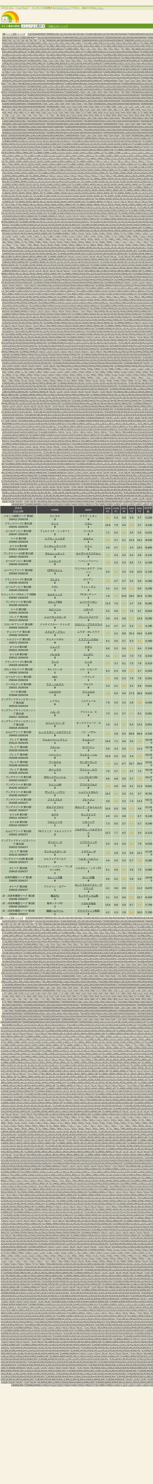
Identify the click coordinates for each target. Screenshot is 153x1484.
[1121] (50, 155)
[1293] (59, 178)
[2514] (94, 342)
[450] (5, 80)
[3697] (21, 504)
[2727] (92, 371)
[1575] (92, 216)
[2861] (135, 388)
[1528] (62, 210)
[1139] (26, 158)
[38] (23, 37)
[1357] (59, 187)
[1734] (9, 239)
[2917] (78, 397)
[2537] (107, 345)
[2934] (48, 400)
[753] (59, 112)
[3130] (76, 426)
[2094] (142, 285)
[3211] (45, 437)
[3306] (114, 449)
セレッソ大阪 (54, 877)
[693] (22, 106)
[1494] (123, 204)
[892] (91, 126)
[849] (150, 120)
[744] (8, 112)
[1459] (26, 201)
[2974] (29, 406)
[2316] (52, 316)
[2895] (73, 394)
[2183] (16, 299)
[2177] (126, 296)
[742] (148, 109)
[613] (22, 97)
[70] (8, 40)
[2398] (29, 328)
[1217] (126, 167)
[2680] (62, 365)
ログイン (63, 8)
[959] (17, 135)
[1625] (144, 221)
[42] (40, 37)
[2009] (144, 273)
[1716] (33, 236)
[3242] (114, 440)
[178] (125, 48)
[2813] (97, 383)
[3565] (135, 484)
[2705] (87, 368)
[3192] (62, 435)
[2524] (14, 345)
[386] (95, 71)
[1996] (52, 273)
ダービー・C (55, 842)
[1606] (9, 221)
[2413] (135, 328)
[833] (59, 120)
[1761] (50, 241)
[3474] (94, 472)
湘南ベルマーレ (55, 910)
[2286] (142, 311)
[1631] (36, 224)
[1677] (59, 230)
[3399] (16, 463)
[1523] (26, 210)
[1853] (97, 253)
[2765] (59, 377)
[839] (93, 120)
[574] (103, 92)
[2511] (73, 342)
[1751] (130, 239)
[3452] (90, 469)
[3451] (83, 469)
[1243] (7, 172)
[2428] (90, 331)
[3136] (119, 426)
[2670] (142, 362)
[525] (127, 86)
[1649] (12, 227)
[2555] (83, 348)
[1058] (57, 146)
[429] (37, 77)
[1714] (19, 236)
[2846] (29, 388)
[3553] (50, 484)
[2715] (7, 371)
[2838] (123, 386)
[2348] (128, 319)
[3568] (5, 486)
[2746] (76, 374)
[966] (57, 135)
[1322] (114, 181)
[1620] (109, 221)
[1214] (104, 167)
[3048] (99, 414)
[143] (78, 46)
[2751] (112, 374)
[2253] (59, 308)
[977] (120, 135)
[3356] (14, 458)
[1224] (24, 169)
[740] (137, 109)
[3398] (9, 463)
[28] (132, 34)
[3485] (21, 475)
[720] (23, 109)
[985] (14, 138)
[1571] (64, 216)
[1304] (137, 178)
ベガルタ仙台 (88, 903)
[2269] (21, 311)
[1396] (33, 193)
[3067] (83, 417)
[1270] (48, 175)
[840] (99, 120)
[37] (19, 37)
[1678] (66, 230)
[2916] (71, 397)
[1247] (36, 172)
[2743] (55, 374)
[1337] (69, 184)
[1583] (149, 216)
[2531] (64, 345)
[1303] (130, 178)
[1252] (71, 172)
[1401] (69, 193)
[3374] (142, 458)
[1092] (147, 149)
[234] (141, 54)
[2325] (116, 316)
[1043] (102, 144)
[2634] (38, 360)
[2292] (33, 314)
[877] (6, 126)
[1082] (76, 149)
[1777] (12, 244)
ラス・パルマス (55, 684)
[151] (124, 46)
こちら (99, 8)
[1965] (135, 267)
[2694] (9, 368)
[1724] (90, 236)
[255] (108, 57)
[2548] (33, 348)
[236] (148, 938)
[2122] (38, 290)
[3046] (85, 414)
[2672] (5, 365)
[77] (38, 40)
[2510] (66, 342)
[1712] (5, 236)
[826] (20, 120)
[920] (99, 129)
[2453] (116, 334)
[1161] (31, 161)
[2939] (83, 400)
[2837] (116, 386)
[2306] (133, 314)
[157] (6, 48)
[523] (116, 86)
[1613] (59, 221)
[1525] (41, 210)
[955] (147, 132)
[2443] (45, 334)
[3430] (85, 466)
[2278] (85, 311)
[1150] (104, 158)
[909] (37, 129)
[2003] (102, 273)
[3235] (64, 440)
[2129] (87, 290)
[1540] (147, 210)
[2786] (57, 380)
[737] (120, 109)
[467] (101, 80)
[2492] (90, 339)
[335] (108, 66)
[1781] (41, 244)
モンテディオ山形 (88, 895)
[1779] (26, 244)
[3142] (9, 429)
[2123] (45, 290)
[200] (99, 51)
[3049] (107, 414)
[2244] (147, 305)
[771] (10, 115)
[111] (48, 43)
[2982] (85, 406)
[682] (110, 103)
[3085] (59, 420)
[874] (141, 123)
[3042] (57, 414)
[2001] (87, 273)
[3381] (41, 460)
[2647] (130, 360)
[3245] (135, 440)
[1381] (78, 190)
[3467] (45, 472)
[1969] (12, 270)
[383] (78, 71)
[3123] (26, 426)
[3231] (36, 440)
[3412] (109, 463)
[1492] (109, 204)
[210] (5, 54)
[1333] (41, 184)
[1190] (85, 164)
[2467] (64, 337)
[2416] (5, 331)
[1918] (104, 262)
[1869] (59, 256)
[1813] (116, 247)
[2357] (41, 322)
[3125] (41, 426)
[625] (90, 97)
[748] (31, 112)
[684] (122, 103)
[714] (141, 106)
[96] (119, 40)
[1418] (38, 195)
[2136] (137, 290)
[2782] (29, 380)
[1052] (14, 146)
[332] (91, 66)
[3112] (99, 423)
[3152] (80, 429)
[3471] (73, 472)
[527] (139, 86)
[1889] (50, 259)
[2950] (9, 403)
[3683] (64, 501)
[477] (6, 83)
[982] (148, 135)
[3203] (140, 435)
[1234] (94, 169)
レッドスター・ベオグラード (55, 732)
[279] (93, 60)
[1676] (52, 230)
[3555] (64, 484)
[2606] (142, 354)
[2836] (109, 386)
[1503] (36, 207)
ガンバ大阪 (88, 877)
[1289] (31, 178)
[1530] (76, 210)
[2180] (147, 296)
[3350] (123, 455)
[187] (25, 51)
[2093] (135, 285)
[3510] (48, 478)
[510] (42, 86)
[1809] (87, 247)
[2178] (133, 296)
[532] (16, 89)
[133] (22, 46)
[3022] (66, 411)
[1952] (43, 267)
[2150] (85, 293)
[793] (135, 115)
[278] (88, 60)
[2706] (94, 368)
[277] (82, 60)
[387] (101, 71)
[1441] (50, 198)
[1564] (14, 216)
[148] (107, 46)
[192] (54, 51)
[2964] (109, 403)
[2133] (116, 290)
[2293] (41, 314)
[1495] (130, 204)
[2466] (57, 337)
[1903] (149, 259)
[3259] (83, 443)
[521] (105, 86)
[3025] (87, 411)
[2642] (94, 360)
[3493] (78, 475)
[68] (151, 37)
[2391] (130, 325)
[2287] (149, 311)
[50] (74, 37)
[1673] (31, 230)
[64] (134, 37)
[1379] (64, 190)
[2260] (109, 308)
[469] (113, 80)
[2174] (104, 296)
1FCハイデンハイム (55, 777)
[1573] (78, 216)
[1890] (57, 259)
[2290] (19, 314)
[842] (110, 120)
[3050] (114, 414)
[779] (56, 115)
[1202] (19, 167)
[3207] (16, 437)
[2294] (48, 314)
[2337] (50, 319)
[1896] (99, 259)
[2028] (128, 276)
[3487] (36, 475)
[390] (118, 71)
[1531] (83, 210)
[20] (98, 34)
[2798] (142, 380)
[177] (120, 48)
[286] (133, 60)
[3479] (130, 472)
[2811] (83, 383)
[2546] (19, 348)
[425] (14, 77)
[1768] (99, 241)
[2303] (112, 314)
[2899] (102, 394)
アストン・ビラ (88, 769)
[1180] (14, 164)
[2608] (5, 357)
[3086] (66, 420)
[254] (103, 57)
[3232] (43, 440)
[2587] (7, 354)
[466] (95, 80)
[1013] (41, 141)
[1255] (92, 172)
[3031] (130, 411)
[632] (130, 97)
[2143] (36, 293)
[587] (25, 95)
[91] (98, 40)
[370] (5, 71)
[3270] (9, 446)
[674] (65, 103)
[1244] (14, 172)
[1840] (5, 253)
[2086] (85, 285)
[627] (101, 97)
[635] (147, 97)
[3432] (99, 466)
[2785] (50, 380)
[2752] (119, 374)
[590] (42, 95)
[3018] (38, 411)
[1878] (123, 256)
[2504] (24, 342)
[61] (121, 37)
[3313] (12, 452)
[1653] (41, 227)
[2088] (99, 285)
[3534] (66, 481)
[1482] (38, 204)
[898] (125, 126)
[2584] (137, 351)
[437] (82, 77)
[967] (63, 135)
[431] (48, 77)
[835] (71, 120)
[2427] (83, 331)
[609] (150, 95)
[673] (59, 103)
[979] (131, 135)
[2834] (94, 386)
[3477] (116, 472)
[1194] (114, 164)
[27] (127, 34)
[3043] (64, 414)
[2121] (31, 290)
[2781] (21, 380)
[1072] (5, 149)
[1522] (19, 210)
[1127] (92, 155)
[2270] (29, 311)
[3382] (48, 460)
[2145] (50, 293)
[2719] (36, 371)
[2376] (24, 325)
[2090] (114, 285)
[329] (74, 66)
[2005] (116, 273)
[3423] (36, 466)
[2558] (104, 348)
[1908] (33, 262)
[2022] (85, 276)
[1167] (73, 161)
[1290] (38, 178)
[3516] (90, 478)
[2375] (16, 325)
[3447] (55, 469)
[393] (135, 71)
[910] (42, 129)
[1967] (149, 267)
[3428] (71, 466)
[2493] (97, 339)
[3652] (147, 495)
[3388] (90, 460)
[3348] (109, 455)
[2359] (55, 322)
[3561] (107, 484)
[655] (108, 100)
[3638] (48, 495)
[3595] (45, 489)
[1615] (73, 221)
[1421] (59, 195)
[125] (127, 43)
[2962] (94, 403)
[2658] (57, 362)
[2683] (83, 365)
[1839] (149, 250)
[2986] (114, 406)
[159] (17, 48)
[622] (73, 97)
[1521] (12, 210)
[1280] (119, 175)
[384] (84, 71)
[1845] (41, 253)
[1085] (97, 149)
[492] (91, 83)
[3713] (135, 504)
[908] (31, 129)
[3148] (52, 429)
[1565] (21, 216)
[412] (91, 74)
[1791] (112, 244)
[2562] (133, 348)
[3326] (104, 452)
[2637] (59, 360)
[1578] (114, 216)
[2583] (130, 351)
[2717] (21, 371)
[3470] (66, 472)
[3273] (31, 446)
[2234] (76, 305)
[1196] (128, 164)
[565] (52, 92)
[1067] (121, 146)
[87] (81, 40)
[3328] (119, 452)
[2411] (121, 328)
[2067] (102, 282)
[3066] (76, 417)
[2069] (116, 282)
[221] (67, 54)
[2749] (97, 374)
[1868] (52, 256)
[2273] (50, 311)
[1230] (66, 169)
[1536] (119, 210)
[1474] (133, 201)
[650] (80, 100)
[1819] (7, 250)
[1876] (109, 256)
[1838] (142, 250)
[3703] (64, 504)
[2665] (107, 362)
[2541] (135, 345)
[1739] (45, 239)
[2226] (19, 305)
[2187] (45, 299)
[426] (20, 77)
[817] (120, 118)
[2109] (97, 288)
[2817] (126, 383)
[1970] (19, 270)
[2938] (76, 400)
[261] (142, 57)
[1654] (48, 227)
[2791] (92, 380)
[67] (147, 37)
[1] (29, 34)
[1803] (45, 247)
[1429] (116, 195)
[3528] (24, 481)
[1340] (90, 184)
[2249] (31, 308)
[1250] (57, 172)
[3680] (43, 501)
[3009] (126, 409)
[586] (20, 95)
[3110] (85, 423)
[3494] (85, 475)
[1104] (80, 152)
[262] (148, 57)
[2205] (21, 302)
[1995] (45, 273)
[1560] (137, 213)
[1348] (147, 184)
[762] (110, 112)
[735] (108, 109)
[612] (16, 97)
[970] (80, 135)
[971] (86, 135)
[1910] (48, 262)
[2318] (66, 316)
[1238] (123, 169)
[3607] (130, 489)
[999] (93, 138)
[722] (34, 109)
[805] (52, 118)
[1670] (9, 230)
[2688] (119, 365)
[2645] (116, 360)
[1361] (87, 187)
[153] (135, 46)
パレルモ (55, 654)
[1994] (38, 273)
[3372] (128, 458)
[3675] (7, 501)
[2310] (9, 316)
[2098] (19, 288)
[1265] (12, 175)
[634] (141, 97)
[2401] (50, 328)
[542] (73, 89)
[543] (78, 89)
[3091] (102, 420)
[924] (122, 129)
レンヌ (88, 661)
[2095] (149, 285)
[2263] (130, 308)
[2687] (112, 365)
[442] (110, 77)
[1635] (64, 224)
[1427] (102, 195)
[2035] (26, 279)
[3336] (24, 455)
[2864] (5, 391)
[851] (10, 123)
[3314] (19, 452)
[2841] (144, 386)
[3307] (121, 449)
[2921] (107, 397)
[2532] (71, 345)
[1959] (92, 267)
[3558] (85, 484)
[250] (80, 57)
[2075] (7, 285)
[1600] (119, 218)
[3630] (142, 492)
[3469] (59, 472)
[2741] (41, 374)
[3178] (114, 432)
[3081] (31, 420)
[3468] (52, 472)
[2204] (14, 302)
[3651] (140, 495)
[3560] (99, 484)
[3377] (12, 460)
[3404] (52, 463)
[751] (48, 112)
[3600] (80, 489)
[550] (118, 89)
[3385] (69, 460)
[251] (86, 57)
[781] (67, 115)
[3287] (130, 446)
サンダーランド (88, 762)
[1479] (16, 204)
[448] (144, 77)
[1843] (26, 253)
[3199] (112, 435)
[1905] (12, 262)
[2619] (83, 357)
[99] (132, 40)
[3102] (29, 423)
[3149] (59, 429)
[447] (139, 77)
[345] (14, 69)
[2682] (76, 365)
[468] (107, 80)
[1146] (76, 158)
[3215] (73, 437)
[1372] (14, 190)
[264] (8, 60)
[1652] (33, 227)
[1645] (135, 224)
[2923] (121, 397)
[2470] (85, 337)
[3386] (76, 460)
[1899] (121, 259)
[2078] (29, 285)
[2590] (29, 354)
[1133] (135, 155)
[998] (88, 138)
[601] (105, 95)
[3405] (59, 463)
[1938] (94, 265)
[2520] (137, 342)
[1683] (102, 230)
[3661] (59, 498)
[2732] (128, 371)
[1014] (48, 141)
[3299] (64, 449)
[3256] (62, 443)
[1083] (83, 149)
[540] (61, 89)
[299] (56, 63)
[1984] (119, 270)
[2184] (24, 299)
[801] (29, 118)
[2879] (112, 391)
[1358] (66, 187)
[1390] (142, 190)
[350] (42, 69)
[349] (37, 69)
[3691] (121, 501)
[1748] (109, 239)
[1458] (19, 201)
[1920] (119, 262)
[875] (147, 123)
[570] (80, 92)
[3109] (78, 423)
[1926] (9, 265)
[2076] (14, 285)
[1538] (133, 210)
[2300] (90, 314)
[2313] (31, 316)
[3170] (57, 432)
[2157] (135, 293)
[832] (54, 120)
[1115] (7, 155)
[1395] (26, 193)
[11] (59, 34)
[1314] (57, 181)
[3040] (43, 414)
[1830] (85, 250)
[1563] (7, 216)
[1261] (135, 172)
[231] (124, 54)
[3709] (107, 504)
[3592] (24, 489)
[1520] (5, 210)
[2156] (128, 293)
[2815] (112, 383)
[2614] (48, 357)
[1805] (59, 247)
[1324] (128, 181)
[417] (120, 74)
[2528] (43, 345)
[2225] (12, 305)
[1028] (147, 141)
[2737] (12, 374)
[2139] (7, 293)
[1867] (45, 256)
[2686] (104, 365)
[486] (57, 83)
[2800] (5, 383)
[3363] (64, 458)
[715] (147, 106)
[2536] (99, 345)
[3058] (19, 417)
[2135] (130, 290)
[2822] (9, 386)
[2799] (149, 380)
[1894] (85, 259)
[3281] (87, 446)
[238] (12, 57)
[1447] (92, 198)
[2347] (121, 319)
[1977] (69, 270)
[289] (150, 60)
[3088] (80, 420)
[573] (97, 92)
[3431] (92, 466)
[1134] (142, 155)
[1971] (26, 270)
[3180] (128, 432)
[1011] (26, 141)
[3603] (102, 489)
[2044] (90, 279)
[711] (124, 106)
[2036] (33, 279)
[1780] (33, 244)
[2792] (99, 380)
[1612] (52, 221)
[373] (22, 71)
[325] (52, 66)
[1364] (109, 187)
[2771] (102, 377)
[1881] (144, 256)
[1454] (142, 198)
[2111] (112, 288)
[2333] (21, 319)
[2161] (12, 296)
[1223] (16, 169)
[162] (34, 48)
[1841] (12, 253)
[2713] (144, 368)
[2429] (97, 331)
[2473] (107, 337)
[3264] (119, 443)
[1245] (21, 172)
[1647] (149, 224)
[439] (93, 77)
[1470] (104, 201)
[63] (130, 37)
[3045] (78, 414)
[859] (56, 123)
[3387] (83, 460)
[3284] (109, 446)
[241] (29, 57)
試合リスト (54, 26)
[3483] (7, 475)
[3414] (123, 463)
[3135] (112, 426)
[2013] (21, 276)
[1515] (121, 207)
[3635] (26, 495)
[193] (59, 51)
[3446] (48, 469)
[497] (120, 83)
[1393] (12, 193)
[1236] (109, 169)
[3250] (19, 443)
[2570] (38, 351)
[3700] (43, 504)
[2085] (78, 285)
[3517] (97, 478)
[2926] (142, 397)
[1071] (149, 146)
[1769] (107, 241)
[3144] (24, 429)
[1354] (38, 187)
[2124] (52, 290)
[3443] (26, 469)
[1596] (90, 218)
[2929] (12, 400)
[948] (107, 132)
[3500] (128, 475)
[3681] (50, 501)
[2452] (109, 334)
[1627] (7, 224)
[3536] (80, 481)
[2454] (123, 334)
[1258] (114, 172)
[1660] (90, 227)
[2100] (33, 288)
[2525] (21, 345)
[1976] (62, 270)
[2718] (29, 371)
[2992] (5, 409)
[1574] (85, 216)
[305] (90, 63)
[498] (125, 83)
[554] (141, 89)
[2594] (57, 354)
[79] (47, 40)
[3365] (78, 458)
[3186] (19, 435)
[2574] (66, 351)
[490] (80, 83)
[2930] (19, 400)
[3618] (57, 492)
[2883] (140, 391)
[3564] (128, 484)
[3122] (19, 426)
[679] (93, 103)
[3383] (55, 460)
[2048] (119, 279)
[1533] (97, 210)
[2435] (140, 331)
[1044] (109, 144)
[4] (37, 34)
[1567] (36, 216)
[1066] (114, 146)
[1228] (52, 169)
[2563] (140, 348)
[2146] (57, 293)
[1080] (62, 149)
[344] (8, 69)
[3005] (97, 409)
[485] (52, 83)
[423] (150, 958)
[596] (76, 95)
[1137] (12, 158)
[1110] (123, 152)
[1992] (24, 273)
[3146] (38, 429)
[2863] (149, 388)
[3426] (57, 466)
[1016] (62, 141)
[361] (105, 69)
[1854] (104, 253)
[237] (6, 57)
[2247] (16, 308)
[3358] (29, 458)
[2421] (41, 331)
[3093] (116, 420)
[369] (150, 69)
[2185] (31, 299)
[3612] (14, 492)
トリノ (88, 546)
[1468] (90, 201)
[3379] (26, 460)
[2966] (123, 403)
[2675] (26, 365)
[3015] (16, 411)
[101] (142, 40)
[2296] (62, 314)
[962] (34, 135)
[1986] (133, 270)
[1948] (14, 267)
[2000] (80, 273)
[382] (73, 71)
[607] (139, 95)
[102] (148, 40)
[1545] (31, 213)
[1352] (24, 187)
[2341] (78, 319)
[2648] (137, 360)
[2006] (123, 273)
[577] (120, 92)
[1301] (116, 178)
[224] (84, 54)
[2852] (71, 388)
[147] (101, 46)
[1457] (12, 201)
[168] (69, 48)
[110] (42, 43)
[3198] (104, 435)
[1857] (126, 253)
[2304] (119, 314)
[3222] (123, 437)
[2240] (119, 305)
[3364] (71, 458)
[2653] (21, 362)
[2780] (14, 380)
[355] (71, 69)
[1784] (62, 244)
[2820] (147, 383)
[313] (135, 63)
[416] (114, 74)
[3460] (147, 469)
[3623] (92, 492)
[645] (52, 100)
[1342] (104, 184)
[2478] (142, 337)
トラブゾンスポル (88, 639)
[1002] (114, 138)
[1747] (102, 239)
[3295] (36, 449)
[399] (17, 74)
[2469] (78, 337)
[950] (118, 132)
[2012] (14, 276)
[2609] (12, 357)
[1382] (85, 190)
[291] (10, 63)
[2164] (33, 296)
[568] (69, 92)
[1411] (140, 193)
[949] (113, 132)
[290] (5, 63)
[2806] (48, 383)
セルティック (54, 594)
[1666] (133, 227)
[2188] (52, 299)
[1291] (45, 178)
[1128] (99, 155)
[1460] (33, 201)
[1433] (144, 195)
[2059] (45, 282)
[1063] (92, 146)
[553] (135, 89)
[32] (149, 34)
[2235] (83, 305)
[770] (5, 115)
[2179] (140, 296)
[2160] (5, 296)
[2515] (102, 342)
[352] (54, 69)
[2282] (114, 311)
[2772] (109, 377)
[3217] (87, 437)
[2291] (26, 314)
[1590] (48, 218)
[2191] (73, 299)
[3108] (71, 423)
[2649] (144, 360)
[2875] (83, 391)
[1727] (112, 236)
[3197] (97, 435)
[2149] (78, 293)
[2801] (12, 383)
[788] (107, 115)
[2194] (94, 299)
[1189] (78, 164)
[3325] (97, 452)
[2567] (16, 351)
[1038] (66, 144)
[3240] (99, 440)
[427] (25, 77)
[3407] (73, 463)
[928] (144, 129)
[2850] (57, 388)
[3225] (144, 437)
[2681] (69, 365)
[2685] (97, 365)
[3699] (36, 504)
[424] (8, 77)
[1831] (92, 250)
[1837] (135, 250)
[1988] (147, 270)
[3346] (94, 455)
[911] (48, 129)
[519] (93, 86)
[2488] (62, 339)
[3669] (116, 498)
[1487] (73, 204)
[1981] (97, 270)
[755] (71, 112)
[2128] (80, 290)
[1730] (133, 236)
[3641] (69, 495)
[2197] (116, 299)
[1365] (116, 187)
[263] (150, 941)
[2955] (45, 403)
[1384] (99, 190)
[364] (122, 69)
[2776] (137, 377)
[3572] (33, 486)
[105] (14, 43)
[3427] (64, 466)
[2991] (149, 406)
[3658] (38, 498)
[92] (102, 40)
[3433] (107, 466)
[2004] (109, 273)
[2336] (43, 319)
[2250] (38, 308)
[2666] (114, 362)
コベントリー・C (55, 722)
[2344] (99, 319)
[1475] (140, 201)
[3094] (123, 420)
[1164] (52, 161)
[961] (29, 135)
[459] (56, 80)
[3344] (80, 455)
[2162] (19, 296)
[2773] (116, 377)
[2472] (99, 337)
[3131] (83, 426)
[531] (10, 89)
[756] (76, 112)
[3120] (5, 426)
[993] (59, 138)
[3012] (147, 409)
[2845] (21, 388)
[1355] (45, 187)
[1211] (83, 167)
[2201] (144, 299)
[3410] (94, 463)
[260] (137, 57)
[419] (131, 74)
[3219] (102, 437)
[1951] (36, 267)
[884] (46, 126)
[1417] (31, 195)
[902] (148, 126)
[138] (50, 46)
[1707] (121, 233)
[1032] (24, 144)
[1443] (64, 198)
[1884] (14, 259)
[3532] (52, 481)
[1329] (12, 184)
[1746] (94, 239)
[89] (89, 40)
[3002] (76, 409)
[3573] (41, 486)
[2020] (71, 276)
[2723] (64, 371)
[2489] (69, 339)
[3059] (26, 417)
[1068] (128, 146)
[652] (91, 100)
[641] (29, 100)
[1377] (50, 190)
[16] (81, 34)
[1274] (76, 175)
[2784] (43, 380)
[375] (33, 71)
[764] (122, 112)
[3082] (38, 420)
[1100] (52, 152)
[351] (48, 69)
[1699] (64, 233)
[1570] (57, 216)
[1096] (24, 152)
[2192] (80, 299)
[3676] (14, 501)
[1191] (92, 164)
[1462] (48, 201)
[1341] (97, 184)
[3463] (16, 472)
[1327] (149, 181)
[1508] (71, 207)
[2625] (126, 357)
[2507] (45, 342)
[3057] (12, 417)
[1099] (45, 152)
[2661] (78, 362)
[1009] (12, 141)
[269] (37, 60)
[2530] (57, 345)
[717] (6, 109)
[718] (12, 109)
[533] (22, 89)
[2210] (57, 302)
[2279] (92, 311)
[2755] (140, 374)
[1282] (133, 175)
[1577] (107, 216)
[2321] (87, 316)
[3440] (5, 469)
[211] (10, 54)
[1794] (133, 244)
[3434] (114, 466)
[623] (78, 97)
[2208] (43, 302)
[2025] (107, 276)
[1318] (85, 181)
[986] (20, 138)
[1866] (38, 256)
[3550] (29, 484)
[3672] (137, 498)
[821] (142, 118)
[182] (148, 48)
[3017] (31, 411)
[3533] (59, 481)
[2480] (5, 339)
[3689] (107, 501)
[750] (42, 112)
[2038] (48, 279)
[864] (84, 123)
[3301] (78, 449)
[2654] (29, 362)
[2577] (87, 351)
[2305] (126, 314)
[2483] (26, 339)
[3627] (121, 492)
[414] (103, 74)
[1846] (48, 253)
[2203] (7, 302)
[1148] (90, 158)
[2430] (104, 331)
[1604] (147, 218)
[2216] (99, 302)
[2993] (12, 409)
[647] (63, 100)
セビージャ (55, 609)
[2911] (36, 397)
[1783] (55, 244)
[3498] (114, 475)
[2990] (142, 406)
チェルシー (88, 739)
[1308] (14, 181)
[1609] (31, 221)
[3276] (52, 446)
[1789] (97, 244)
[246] (57, 57)
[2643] (102, 360)
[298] (50, 63)
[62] (125, 37)
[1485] (59, 204)
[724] (46, 109)
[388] (107, 71)
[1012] (33, 141)
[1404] (90, 193)
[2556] (90, 348)
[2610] (19, 357)
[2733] (135, 371)
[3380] (33, 460)
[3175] (92, 432)
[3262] (104, 443)
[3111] (92, 423)
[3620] (71, 492)
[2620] (90, 357)
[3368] (99, 458)
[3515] (83, 478)
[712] (130, 106)
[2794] (114, 380)
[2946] (133, 400)
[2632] (24, 360)
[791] (124, 115)
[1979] (83, 270)
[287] (139, 60)
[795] (147, 115)
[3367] (92, 458)
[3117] (135, 423)
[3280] (80, 446)
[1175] (130, 161)
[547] (101, 89)
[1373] (21, 190)
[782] (73, 115)
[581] (142, 92)
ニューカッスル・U (55, 616)
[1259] (121, 172)
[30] (140, 34)
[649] (74, 100)
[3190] (48, 435)
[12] (64, 34)
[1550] (66, 213)
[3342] (66, 455)
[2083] (64, 285)
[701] (67, 106)
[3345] (87, 455)
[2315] (45, 316)
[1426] (94, 195)
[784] (84, 115)
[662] (148, 100)
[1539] (140, 210)
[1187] (64, 164)
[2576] (80, 351)
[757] (82, 112)
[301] (67, 63)
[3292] (14, 449)
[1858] (133, 253)
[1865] (31, 256)
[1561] (144, 213)
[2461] (21, 337)
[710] (118, 106)
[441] (105, 77)
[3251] (26, 443)
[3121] (12, 426)
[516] (76, 86)
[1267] (26, 175)
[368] (144, 69)
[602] (110, 95)
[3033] (144, 411)
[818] (125, 118)
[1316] (71, 181)
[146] (95, 46)
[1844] (33, 253)
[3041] (50, 414)
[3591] (16, 489)
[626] (95, 97)
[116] (76, 43)
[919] (93, 129)
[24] (115, 34)
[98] (127, 40)
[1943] (130, 265)
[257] (120, 57)
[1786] (76, 244)
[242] (34, 57)
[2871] (55, 391)
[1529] (69, 210)
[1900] (128, 259)
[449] (150, 77)
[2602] (114, 354)
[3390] (104, 460)
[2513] (87, 342)
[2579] (102, 351)
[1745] (87, 239)
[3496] (99, 475)
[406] (57, 74)
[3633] (12, 495)
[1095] (16, 152)
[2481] (12, 339)
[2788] (71, 380)
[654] (103, 100)
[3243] (121, 440)
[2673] (12, 365)
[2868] (33, 391)
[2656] (43, 362)
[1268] (33, 175)
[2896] (80, 394)
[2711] (130, 368)
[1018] (76, 141)
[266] (20, 60)
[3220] (109, 437)
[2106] (76, 288)
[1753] (144, 239)
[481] (29, 83)
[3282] (94, 446)
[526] (133, 86)
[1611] (45, 221)
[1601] (126, 218)
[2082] (57, 285)
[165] (52, 48)
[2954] (38, 403)
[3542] (123, 481)
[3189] (41, 435)
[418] (125, 74)
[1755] (7, 241)
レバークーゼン (88, 601)
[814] (103, 118)
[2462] (29, 337)
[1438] (29, 198)
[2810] (76, 383)
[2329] (144, 316)
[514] (65, 86)
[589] (37, 95)
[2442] (38, 334)
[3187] (26, 435)
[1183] (36, 164)
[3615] (36, 492)
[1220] (147, 167)
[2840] (137, 386)
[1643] (121, 224)
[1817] (144, 247)
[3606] (123, 489)
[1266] (19, 175)
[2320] (80, 316)
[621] (67, 97)
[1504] (43, 207)
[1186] (57, 164)
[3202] (133, 435)
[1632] (43, 224)
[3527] (16, 481)
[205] (127, 51)
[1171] (102, 161)
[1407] (112, 193)
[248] (69, 57)
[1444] (71, 198)
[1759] (36, 241)
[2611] (26, 357)
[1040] (80, 144)
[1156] (147, 158)
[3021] (59, 411)
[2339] (64, 319)
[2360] (62, 322)
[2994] (19, 409)
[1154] (133, 158)
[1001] (107, 138)
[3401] (31, 463)
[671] (48, 103)
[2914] (57, 397)
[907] (25, 129)
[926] (133, 129)
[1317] (78, 181)
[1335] (55, 184)
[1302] (123, 178)
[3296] (43, 449)
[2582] (123, 351)
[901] (142, 126)
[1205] (41, 167)
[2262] (123, 308)
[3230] (29, 440)
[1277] (97, 175)
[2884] (147, 391)
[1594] (76, 218)
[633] (135, 97)
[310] (118, 63)
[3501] (135, 475)
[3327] (112, 452)
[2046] (104, 279)
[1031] (16, 144)
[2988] (128, 406)
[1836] (128, 250)
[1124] (71, 155)
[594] (65, 95)
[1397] (41, 193)
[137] (44, 46)
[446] (133, 77)
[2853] (78, 388)
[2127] (73, 290)
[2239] (112, 305)
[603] (116, 95)
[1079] (55, 149)
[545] (90, 89)
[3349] (116, 455)
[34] (6, 37)
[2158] (142, 293)
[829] (37, 120)
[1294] (66, 178)
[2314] (38, 316)
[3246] (142, 440)
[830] (42, 120)
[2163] (26, 296)
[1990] (9, 273)
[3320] (62, 452)
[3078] (9, 420)
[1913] (69, 262)
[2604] (128, 354)
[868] (107, 123)
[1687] (130, 230)
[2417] (12, 331)
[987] (25, 138)
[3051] (121, 414)
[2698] (38, 368)
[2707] (102, 368)
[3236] (71, 440)
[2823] (16, 386)
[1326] (142, 181)
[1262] (142, 172)
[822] (148, 118)
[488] (69, 83)
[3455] (112, 469)
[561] (29, 92)
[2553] (69, 348)
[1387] (121, 190)
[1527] (55, 210)
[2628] (147, 357)
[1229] (59, 169)
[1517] (135, 207)
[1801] (31, 247)
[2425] (69, 331)
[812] (91, 118)
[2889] (31, 394)
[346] (20, 69)
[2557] (97, 348)
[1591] (55, 218)
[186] (20, 51)
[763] (116, 112)
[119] (93, 43)
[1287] (16, 178)
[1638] (85, 224)
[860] (61, 123)
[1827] (64, 250)
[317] (6, 66)
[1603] (140, 218)
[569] (74, 92)
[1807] (73, 247)
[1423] (73, 195)
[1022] (104, 141)
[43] (44, 37)
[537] (44, 89)
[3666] (94, 498)
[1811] (102, 247)
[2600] (99, 354)
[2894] (66, 394)
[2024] (99, 276)
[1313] (50, 181)
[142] (73, 46)
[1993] (31, 273)
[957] (6, 135)
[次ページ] (19, 34)
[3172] (71, 432)
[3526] (9, 481)
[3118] (142, 423)
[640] (23, 100)
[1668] (147, 227)
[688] (144, 103)
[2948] (147, 400)
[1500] (14, 207)
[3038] (29, 414)
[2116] (147, 288)
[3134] (104, 426)
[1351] (16, 187)
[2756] (147, 374)
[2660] (71, 362)
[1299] (102, 178)
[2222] (142, 302)
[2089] (107, 285)
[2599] (92, 354)
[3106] (57, 423)
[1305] (144, 178)
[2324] (109, 316)
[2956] (52, 403)
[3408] (80, 463)
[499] (131, 83)
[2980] (71, 406)
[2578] (94, 351)
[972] (91, 135)
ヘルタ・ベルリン (88, 858)
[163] (40, 48)
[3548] (14, 484)
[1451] (121, 198)
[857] (44, 123)
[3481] (144, 472)
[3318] (48, 452)
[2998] (48, 409)
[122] (110, 43)
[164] (46, 48)
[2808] (62, 383)
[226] (95, 54)
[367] (139, 69)
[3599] (73, 489)
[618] (50, 97)
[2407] (92, 328)
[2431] (112, 331)
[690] (5, 106)
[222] (73, 54)
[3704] (71, 504)
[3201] (126, 435)
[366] (133, 69)
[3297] (50, 449)
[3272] (24, 446)
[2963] (102, 403)
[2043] (83, 279)
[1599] (112, 218)
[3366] (85, 458)
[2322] (94, 316)
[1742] (66, 239)
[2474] (114, 337)
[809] (74, 118)
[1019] (83, 141)
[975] (108, 135)
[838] (88, 120)
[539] (56, 89)
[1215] (112, 167)
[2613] (41, 357)
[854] (27, 123)
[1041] (87, 144)
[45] (53, 37)
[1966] (142, 267)
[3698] (29, 504)
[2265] (144, 308)
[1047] (130, 144)
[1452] (128, 198)
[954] (141, 132)
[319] (17, 66)
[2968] (137, 403)
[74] (25, 40)
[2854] (85, 388)
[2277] (78, 311)
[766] (133, 112)
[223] (78, 54)
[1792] (119, 244)
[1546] (38, 213)
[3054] (142, 414)
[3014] (9, 411)
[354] (65, 69)
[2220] (128, 302)
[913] (59, 129)
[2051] (140, 279)
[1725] (97, 236)
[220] (61, 54)
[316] (148, 947)
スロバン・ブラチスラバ (88, 624)
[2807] (55, 383)
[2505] (31, 342)
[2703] (73, 368)
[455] (33, 80)
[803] (40, 118)
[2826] (38, 386)
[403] (40, 74)
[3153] (87, 429)
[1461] (41, 201)
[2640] (80, 360)
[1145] (69, 158)
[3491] (64, 475)
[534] (27, 89)
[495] (108, 83)
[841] (105, 120)
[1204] (33, 167)
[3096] (137, 420)
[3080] (24, 420)
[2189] (59, 299)
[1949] (21, 267)
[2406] (85, 328)
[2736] (5, 374)
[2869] (41, 391)
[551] (124, 89)
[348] (31, 69)
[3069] (97, 417)
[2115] (140, 288)
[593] (59, 95)
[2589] (21, 354)
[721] (29, 109)
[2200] (137, 299)
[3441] (12, 469)
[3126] (48, 426)
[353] (59, 69)
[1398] (48, 193)
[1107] (102, 152)
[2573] (59, 351)
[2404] (71, 328)
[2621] (97, 357)
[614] (27, 97)
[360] (99, 69)
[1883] (7, 259)
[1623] (130, 221)
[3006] (104, 409)
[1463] (55, 201)
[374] (27, 71)
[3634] (19, 495)
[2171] (83, 296)
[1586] (19, 218)
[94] (110, 40)
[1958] (85, 267)
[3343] (73, 455)
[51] (78, 37)
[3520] (119, 478)
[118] (88, 43)
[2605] (135, 354)
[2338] (57, 319)
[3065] (69, 417)
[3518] (104, 478)
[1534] (104, 210)
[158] (12, 48)
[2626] (133, 357)
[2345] (107, 319)
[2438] (9, 334)
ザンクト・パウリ (55, 792)
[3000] (62, 409)
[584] (8, 95)
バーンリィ (55, 754)
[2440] (24, 334)
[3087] (73, 420)
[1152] (119, 158)
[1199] (149, 164)
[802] (34, 118)
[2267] (7, 311)
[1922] (133, 262)
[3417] (144, 463)
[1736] (24, 239)
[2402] (57, 328)
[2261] (116, 308)
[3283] (102, 446)
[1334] (48, 184)
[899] (131, 126)
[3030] (123, 411)
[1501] (21, 207)
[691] (10, 106)
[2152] (99, 293)
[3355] (7, 458)
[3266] (133, 443)
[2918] (85, 397)
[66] (142, 37)
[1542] (9, 213)
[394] (141, 71)
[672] (54, 103)
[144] (84, 46)
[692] (16, 106)
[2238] (104, 305)
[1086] (104, 149)
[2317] (59, 316)
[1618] (94, 221)
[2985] (107, 406)
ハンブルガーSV (88, 777)
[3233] (50, 440)
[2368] (119, 322)
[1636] (71, 224)
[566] (57, 92)
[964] (46, 135)
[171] (86, 48)
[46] (57, 37)
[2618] (76, 357)
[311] (124, 63)
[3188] (33, 435)
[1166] (66, 161)
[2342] (85, 319)
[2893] (59, 394)
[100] (137, 40)
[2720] (43, 371)
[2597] (78, 354)
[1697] (50, 233)
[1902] (142, 259)
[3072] (119, 417)
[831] (48, 120)
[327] (63, 66)
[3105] (50, 423)
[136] (39, 46)
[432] (54, 77)
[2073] (144, 282)
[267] (25, 60)
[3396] (147, 460)
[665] (14, 103)
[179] (131, 48)
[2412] (128, 328)
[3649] (126, 495)
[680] (99, 103)
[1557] (116, 213)
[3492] (71, 475)
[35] (10, 37)
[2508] (52, 342)
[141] (67, 46)
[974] (103, 135)
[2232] (62, 305)
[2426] (76, 331)
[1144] (62, 158)
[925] (127, 129)
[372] (16, 71)
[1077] (41, 149)
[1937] (87, 265)
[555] (147, 89)
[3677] (21, 501)
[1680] (80, 230)
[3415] (130, 463)
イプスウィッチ (88, 842)
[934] (27, 132)
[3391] (112, 460)
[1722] (76, 236)
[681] (105, 103)
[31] (144, 34)
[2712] (137, 368)
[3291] (7, 449)
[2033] (12, 279)
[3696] (14, 504)
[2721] (50, 371)
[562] (34, 92)
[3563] (121, 484)
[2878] (104, 391)
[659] (131, 100)
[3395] (140, 460)
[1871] (73, 256)
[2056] (24, 282)
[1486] (66, 204)
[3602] (94, 489)
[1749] (116, 239)
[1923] (140, 262)
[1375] (36, 190)
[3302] (85, 449)
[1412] (147, 193)
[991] (48, 138)
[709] (113, 106)
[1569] (50, 216)
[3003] (83, 409)
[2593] (50, 354)
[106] (20, 43)
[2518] (123, 342)
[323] (40, 66)
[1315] (64, 181)
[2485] (41, 339)
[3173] (78, 432)
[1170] (94, 161)
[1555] (102, 213)
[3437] (135, 466)
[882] (34, 126)
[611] (10, 97)
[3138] (133, 426)
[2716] (14, 371)
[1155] (140, 158)
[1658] (76, 227)
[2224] (5, 305)
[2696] (24, 368)
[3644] (90, 495)
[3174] (85, 432)
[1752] (137, 239)
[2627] (140, 357)
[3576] (62, 486)
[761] (105, 112)
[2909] (21, 397)
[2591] (36, 354)
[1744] (80, 239)
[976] (114, 135)
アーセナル (55, 762)
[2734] (142, 371)
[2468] (71, 337)
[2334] (29, 319)
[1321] (107, 181)
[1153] (126, 158)
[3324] (90, 452)
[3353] (144, 455)
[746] (20, 112)
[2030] (142, 276)
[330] (80, 66)
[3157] (116, 429)
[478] (12, 83)
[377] (44, 71)
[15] (76, 34)
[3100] (14, 423)
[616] (39, 97)
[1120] (43, 155)
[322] (34, 66)
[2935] (55, 400)
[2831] (73, 386)
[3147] (45, 429)
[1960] (99, 267)
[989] (37, 138)
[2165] (41, 296)
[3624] (99, 492)
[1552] (80, 213)
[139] (56, 46)
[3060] (33, 417)
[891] (86, 126)
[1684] (109, 230)
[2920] (99, 397)
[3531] (45, 481)
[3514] (76, 478)
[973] (97, 135)
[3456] (119, 469)
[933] (22, 132)
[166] (57, 48)
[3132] (90, 426)
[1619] (102, 221)
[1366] (123, 187)
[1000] (99, 138)
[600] (99, 95)
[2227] (26, 305)
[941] (67, 132)
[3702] (57, 504)
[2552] (62, 348)
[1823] (36, 250)
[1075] (26, 149)
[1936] (80, 265)
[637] (6, 100)
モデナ (55, 814)
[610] (5, 97)
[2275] (64, 311)
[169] (74, 48)
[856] (39, 123)
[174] (103, 48)
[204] (122, 51)
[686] (133, 103)
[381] (67, 71)
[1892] (71, 259)
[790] (118, 115)
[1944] (137, 265)
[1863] (16, 256)
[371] (10, 71)
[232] (130, 54)
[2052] (147, 279)
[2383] (73, 325)
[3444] (33, 469)
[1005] (135, 138)
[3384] (62, 460)
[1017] (69, 141)
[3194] (76, 435)
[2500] (147, 339)
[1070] (142, 146)
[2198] (123, 299)
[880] (23, 126)
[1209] (69, 167)
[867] (101, 123)
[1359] (73, 187)
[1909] (41, 262)
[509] (37, 86)
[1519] (149, 207)
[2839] (130, 386)
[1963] (121, 267)
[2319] (73, 316)
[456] (39, 80)
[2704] (80, 368)
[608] (144, 95)
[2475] (121, 337)
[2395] (7, 328)
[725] (52, 109)
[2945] (126, 400)
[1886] (29, 259)
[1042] (94, 144)
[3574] (48, 486)
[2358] (48, 322)
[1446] (85, 198)
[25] (119, 34)
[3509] (41, 478)
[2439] (16, 334)
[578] (125, 92)
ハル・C (55, 711)
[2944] (119, 400)
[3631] (149, 492)
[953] (135, 132)
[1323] (121, 181)
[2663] (92, 362)
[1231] (73, 169)
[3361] (50, 458)
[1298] (94, 178)
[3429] (78, 466)
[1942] (123, 265)
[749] (37, 112)
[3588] (147, 486)
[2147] (64, 293)
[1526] (48, 210)
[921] (105, 129)
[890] (80, 126)
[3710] (114, 504)
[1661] (97, 227)
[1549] (59, 213)
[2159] (149, 293)
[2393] (144, 325)
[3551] (36, 484)
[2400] (43, 328)
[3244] (128, 440)
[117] (82, 43)
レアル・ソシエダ (55, 538)
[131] (10, 46)
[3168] (43, 432)
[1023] (112, 141)
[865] (90, 123)
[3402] (38, 463)
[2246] (9, 308)
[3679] (36, 501)
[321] (29, 66)
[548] (107, 89)
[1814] (123, 247)
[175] (108, 48)
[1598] (104, 218)
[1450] (114, 198)
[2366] (104, 322)
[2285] (135, 311)
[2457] (144, 334)
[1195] (121, 164)
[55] (96, 37)
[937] (44, 132)
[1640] (99, 224)
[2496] (119, 339)
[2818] (133, 383)
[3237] (78, 440)
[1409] (126, 193)
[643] (40, 100)
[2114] (133, 288)
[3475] (102, 472)
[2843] (7, 388)
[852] (16, 123)
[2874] (76, 391)
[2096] (5, 288)
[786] (95, 115)
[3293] (21, 449)
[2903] (130, 394)
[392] (130, 71)
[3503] (149, 475)
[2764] (52, 377)
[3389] (97, 460)
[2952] (24, 403)
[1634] (57, 224)
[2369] (126, 322)
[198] (88, 51)
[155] (147, 46)
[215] (33, 54)
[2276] (71, 311)
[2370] (133, 322)
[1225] (31, 169)
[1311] (36, 181)
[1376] (43, 190)
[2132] (109, 290)
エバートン (88, 747)
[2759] (16, 377)
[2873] (69, 391)
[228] (107, 54)
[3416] (137, 463)
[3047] (92, 414)
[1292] (52, 178)
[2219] (121, 302)
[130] (5, 46)
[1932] (52, 265)
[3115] (121, 423)
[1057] (50, 146)
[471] (124, 80)
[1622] (123, 221)
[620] (61, 97)
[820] (137, 118)
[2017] (50, 276)
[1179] (7, 164)
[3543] (130, 481)
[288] (144, 60)
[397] (6, 74)
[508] (31, 86)
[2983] (92, 406)
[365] (127, 69)
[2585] (144, 351)
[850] (5, 123)
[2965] (116, 403)
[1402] (76, 193)
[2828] (52, 386)
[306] (95, 63)
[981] (142, 135)
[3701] (50, 504)
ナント (55, 523)
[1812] (109, 247)
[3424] (43, 466)
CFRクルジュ (55, 570)
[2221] (135, 302)
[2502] (9, 342)
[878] (12, 126)
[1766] (85, 241)
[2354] (19, 322)
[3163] (7, 432)
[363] (116, 69)
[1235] (102, 169)
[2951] (16, 403)
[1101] (59, 152)
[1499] (7, 207)
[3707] (92, 504)
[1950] (29, 267)
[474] (141, 80)
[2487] (55, 339)
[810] (80, 118)
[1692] (14, 233)
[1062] (85, 146)
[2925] (135, 397)
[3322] (76, 452)
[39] (27, 37)
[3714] (142, 504)
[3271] (16, 446)
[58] (108, 37)
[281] (105, 60)
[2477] (135, 337)
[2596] (71, 354)
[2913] (50, 397)
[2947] (140, 400)
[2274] (57, 311)
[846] (133, 120)
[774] (27, 115)
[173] (97, 48)
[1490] (94, 204)
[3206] (9, 437)
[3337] (31, 455)
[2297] (69, 314)
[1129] (107, 155)
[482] (34, 83)
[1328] (5, 184)
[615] (33, 97)
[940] (61, 132)
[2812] (90, 383)
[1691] (7, 233)
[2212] (71, 302)
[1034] (38, 144)
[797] (6, 118)
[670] (42, 103)
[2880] (119, 391)
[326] (57, 66)
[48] (66, 37)
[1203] (26, 167)
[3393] (126, 460)
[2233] (69, 305)
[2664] (99, 362)
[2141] (21, 293)
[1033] (31, 144)
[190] (42, 51)
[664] (8, 103)
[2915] (64, 397)
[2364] (90, 322)
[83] (64, 40)
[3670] (123, 498)
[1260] (128, 172)
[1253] (78, 172)
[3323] (83, 452)
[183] (150, 932)
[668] (31, 103)
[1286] (9, 178)
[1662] (104, 227)
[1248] (43, 172)
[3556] (71, 484)
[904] (8, 129)
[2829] (59, 386)
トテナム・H (88, 851)
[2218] (114, 302)
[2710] (123, 368)
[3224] (137, 437)
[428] (31, 77)
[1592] (62, 218)
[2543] (149, 345)
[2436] (147, 331)
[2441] (31, 334)
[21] (102, 34)
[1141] (41, 158)
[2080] (43, 285)
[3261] (97, 443)
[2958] (66, 403)
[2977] (50, 406)
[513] (59, 86)
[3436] (128, 466)
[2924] (128, 397)
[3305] (107, 449)
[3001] (69, 409)
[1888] (43, 259)
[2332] (14, 319)
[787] (101, 115)
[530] (5, 89)
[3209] (31, 437)
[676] (76, 103)
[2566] (9, 351)
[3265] (126, 443)
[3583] (112, 486)
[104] (8, 43)
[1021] (97, 141)
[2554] (76, 348)
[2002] (94, 273)
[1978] (76, 270)
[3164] (14, 432)
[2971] (7, 406)
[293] (22, 63)
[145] (90, 46)
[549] (113, 89)
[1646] (142, 224)
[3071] (112, 417)
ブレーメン (88, 799)
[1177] (144, 161)
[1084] (90, 149)
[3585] (126, 486)
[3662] (66, 498)
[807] (63, 118)
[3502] (142, 475)
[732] (91, 109)
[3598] (66, 489)
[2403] (64, 328)
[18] (89, 34)
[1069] (135, 146)
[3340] (52, 455)
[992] (54, 138)
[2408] (99, 328)
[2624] (119, 357)
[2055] (16, 282)
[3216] (80, 437)
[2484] (33, 339)
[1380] (71, 190)
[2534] (85, 345)
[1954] (57, 267)
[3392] (119, 460)
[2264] (137, 308)
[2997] (41, 409)
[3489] (50, 475)
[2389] (116, 325)
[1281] (126, 175)
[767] (139, 112)
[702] (73, 106)
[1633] (50, 224)
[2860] (128, 388)
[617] (44, 97)
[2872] (62, 391)
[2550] (48, 348)
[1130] (114, 155)
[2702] (66, 368)
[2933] (41, 400)
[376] (39, 71)
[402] (34, 74)
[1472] (119, 201)
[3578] (76, 486)
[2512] (80, 342)
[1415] (16, 195)
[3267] (140, 443)
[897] (120, 126)
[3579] (83, 486)
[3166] (29, 432)
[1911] (55, 262)
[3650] (133, 495)
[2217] (107, 302)
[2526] (29, 345)
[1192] (99, 164)
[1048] (137, 144)
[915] (71, 129)
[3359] (36, 458)
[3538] (94, 481)
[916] (76, 129)
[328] (69, 66)
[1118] (29, 155)
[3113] (107, 423)
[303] (78, 63)
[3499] (121, 475)
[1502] (29, 207)
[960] (23, 135)
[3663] (73, 498)
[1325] (135, 181)
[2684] (90, 365)
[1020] (90, 141)
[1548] (52, 213)
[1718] (48, 236)
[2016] (43, 276)
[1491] (102, 204)
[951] (124, 132)
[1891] (64, 259)
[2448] (80, 334)
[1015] (55, 141)
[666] (20, 103)
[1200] (5, 167)
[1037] (59, 144)
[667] (25, 103)
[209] (150, 51)
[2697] (31, 368)
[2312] (24, 316)
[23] (110, 34)
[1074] (19, 149)
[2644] (109, 360)
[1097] (31, 152)
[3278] (66, 446)
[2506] (38, 342)
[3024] (80, 411)
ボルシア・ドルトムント (88, 807)
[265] (14, 60)
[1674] (38, 230)
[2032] (5, 279)
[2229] (41, 305)
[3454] (104, 469)
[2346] (114, 319)
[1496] (137, 204)
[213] (22, 54)
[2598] (85, 354)
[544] (84, 89)
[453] (22, 80)
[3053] (135, 414)
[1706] (114, 233)
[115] (71, 43)
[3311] (149, 449)
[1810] (94, 247)
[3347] (102, 455)
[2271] (36, 311)
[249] (74, 57)
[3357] (21, 458)
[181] (142, 48)
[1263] (149, 172)
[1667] (140, 227)
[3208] (24, 437)
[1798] (9, 247)
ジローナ (88, 609)
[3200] (119, 435)
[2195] (102, 299)
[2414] (142, 328)
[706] (95, 106)
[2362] (76, 322)
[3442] (19, 469)
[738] (125, 109)
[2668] (128, 362)
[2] (31, 34)
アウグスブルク (88, 784)
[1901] (135, 259)
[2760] (24, 377)
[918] (88, 129)
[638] (12, 100)
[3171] (64, 432)
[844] (122, 120)
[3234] (57, 440)
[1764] (71, 241)
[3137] (126, 426)
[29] (136, 34)
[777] (44, 115)
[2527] (36, 345)
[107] (25, 43)
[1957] (78, 267)
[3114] (114, 423)
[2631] (16, 360)
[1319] (92, 181)
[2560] (119, 348)
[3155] (102, 429)
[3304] (99, 449)
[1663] (112, 227)
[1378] (57, 190)
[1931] (45, 265)
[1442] (57, 198)
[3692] (128, 501)
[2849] (50, 388)
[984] (8, 138)
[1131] (121, 155)
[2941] (97, 400)
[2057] (31, 282)
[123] (116, 43)
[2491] (83, 339)
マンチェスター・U (55, 851)
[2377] (31, 325)
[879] (17, 126)
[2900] (109, 394)
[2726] (85, 371)
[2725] (78, 371)
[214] (27, 54)
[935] (33, 132)
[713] (135, 106)
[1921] (126, 262)
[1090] (133, 149)
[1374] (29, 190)
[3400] (24, 463)
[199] (93, 51)
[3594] (38, 489)
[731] (86, 109)
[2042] (76, 279)
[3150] (66, 429)
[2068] (109, 282)
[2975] (36, 406)
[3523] (140, 478)
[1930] (38, 265)
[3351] (130, 455)
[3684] (71, 501)
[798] (12, 118)
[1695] (36, 233)
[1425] (87, 195)
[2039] (55, 279)
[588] (31, 95)
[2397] (21, 328)
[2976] (43, 406)
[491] (86, 83)
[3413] (116, 463)
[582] (148, 92)
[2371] (140, 322)
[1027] (140, 141)
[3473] (87, 472)
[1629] (21, 224)
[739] (131, 109)
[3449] (69, 469)
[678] (88, 103)
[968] (69, 135)
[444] (122, 77)
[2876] (90, 391)
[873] (135, 123)
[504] (8, 86)
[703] (78, 106)
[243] (40, 57)
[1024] (119, 141)
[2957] (59, 403)
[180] (137, 48)
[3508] (33, 478)
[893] (97, 126)
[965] (52, 135)
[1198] (142, 164)
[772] (16, 115)
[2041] (69, 279)
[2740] (33, 374)
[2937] (69, 400)
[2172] (90, 296)
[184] (8, 51)
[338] (125, 66)
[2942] (104, 400)
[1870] (66, 256)
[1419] (45, 195)
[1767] (92, 241)
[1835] (121, 250)
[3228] (14, 440)
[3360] (43, 458)
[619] (56, 97)
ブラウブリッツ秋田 (88, 910)
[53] (87, 37)
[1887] (36, 259)
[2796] (128, 380)
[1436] (14, 198)
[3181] (135, 432)
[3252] (33, 443)
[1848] (62, 253)
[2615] (55, 357)
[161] (29, 48)
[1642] (114, 224)
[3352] (137, 455)
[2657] (50, 362)
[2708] (109, 368)
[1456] (5, 201)
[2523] (7, 345)
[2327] (130, 316)
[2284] (128, 311)
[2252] (52, 308)
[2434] (133, 331)
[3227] (7, 440)
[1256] (99, 172)
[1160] (24, 161)
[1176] (137, 161)
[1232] (80, 169)
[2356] (33, 322)
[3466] (38, 472)
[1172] (109, 161)
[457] (44, 80)
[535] (33, 89)
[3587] (140, 486)
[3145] (31, 429)
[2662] (85, 362)
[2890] (38, 394)
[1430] (123, 195)
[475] (147, 80)
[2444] (52, 334)
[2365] (97, 322)
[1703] (92, 233)
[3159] (130, 429)
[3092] (109, 420)
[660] (137, 100)
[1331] (26, 184)
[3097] (144, 420)
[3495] (92, 475)
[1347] (140, 184)
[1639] (92, 224)
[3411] (102, 463)
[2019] (64, 276)
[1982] (104, 270)
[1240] (137, 169)
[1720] (62, 236)
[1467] (83, 201)
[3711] (121, 504)
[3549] (21, 484)
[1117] (21, 155)
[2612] (33, 357)
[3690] (114, 501)
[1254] (85, 172)
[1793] (126, 244)
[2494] (104, 339)
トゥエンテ (55, 561)
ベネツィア (88, 822)
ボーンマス (55, 769)
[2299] (83, 314)
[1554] (94, 213)
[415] (108, 74)
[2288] (5, 314)
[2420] (33, 331)
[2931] (26, 400)
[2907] (7, 397)
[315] (147, 63)
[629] (113, 97)
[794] (141, 115)
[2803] (26, 383)
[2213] (78, 302)
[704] (84, 106)
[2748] (90, 374)
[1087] (112, 149)
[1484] (52, 204)
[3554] (57, 484)
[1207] (55, 167)
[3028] (109, 411)
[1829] (78, 250)
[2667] (121, 362)
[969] (74, 135)
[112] (54, 43)
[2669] (135, 362)
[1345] (126, 184)
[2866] (19, 391)
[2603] (121, 354)
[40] (32, 37)
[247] (63, 57)
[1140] (33, 158)
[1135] (149, 155)
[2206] (29, 302)
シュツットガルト (88, 792)
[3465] (31, 472)
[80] (51, 40)
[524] (122, 86)
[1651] (26, 227)
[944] (84, 132)
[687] (139, 103)
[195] (71, 51)
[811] (86, 118)
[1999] (73, 273)
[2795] (121, 380)
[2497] (126, 339)
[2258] (94, 308)
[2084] (71, 285)
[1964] (128, 267)
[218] (50, 54)
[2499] (140, 339)
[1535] (112, 210)
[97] (123, 40)
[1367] (130, 187)
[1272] (62, 175)
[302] (73, 63)
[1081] (69, 149)
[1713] (12, 236)
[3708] (99, 504)
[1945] (144, 265)
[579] (131, 92)
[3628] (128, 492)
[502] (148, 83)
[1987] (140, 270)
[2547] (26, 348)
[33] (151, 917)
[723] (40, 109)
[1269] (41, 175)
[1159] (16, 161)
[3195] (83, 435)
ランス (55, 661)
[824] (8, 120)
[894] (103, 126)
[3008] (119, 409)
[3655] (16, 498)
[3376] (5, 460)
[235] (147, 54)
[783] (78, 115)
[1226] (38, 169)
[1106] (94, 152)
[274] (65, 60)
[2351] (149, 319)
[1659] (83, 227)
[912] (54, 129)
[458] (50, 80)
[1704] (99, 233)
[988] (31, 138)
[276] (76, 60)
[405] (52, 74)
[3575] (55, 486)
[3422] (29, 466)
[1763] (64, 241)
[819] (131, 118)
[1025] (126, 141)
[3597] (59, 489)
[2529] (50, 345)
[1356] (52, 187)
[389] (113, 71)
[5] (40, 34)
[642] (34, 100)
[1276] (90, 175)
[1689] (144, 230)
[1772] (128, 241)
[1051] (7, 146)
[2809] (69, 383)
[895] (108, 126)
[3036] (14, 414)
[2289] (12, 314)
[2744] (62, 374)
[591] (48, 95)
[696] (39, 106)
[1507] (64, 207)
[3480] (137, 472)
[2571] (45, 351)
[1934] (66, 265)
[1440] (43, 198)
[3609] (144, 489)
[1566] (29, 216)
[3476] (109, 472)
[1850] (76, 253)
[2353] (12, 322)
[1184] (43, 164)
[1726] (104, 236)
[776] (39, 115)
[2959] (73, 403)
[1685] (116, 230)
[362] (110, 69)
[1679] (73, 230)
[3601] (87, 489)
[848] (144, 120)
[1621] (116, 221)
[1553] (87, 213)
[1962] (114, 267)
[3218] (94, 437)
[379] (56, 71)
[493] (97, 83)
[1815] (130, 247)
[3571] (26, 486)
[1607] (16, 221)
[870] (118, 123)
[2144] (43, 293)
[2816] (119, 383)
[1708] (128, 233)
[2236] (90, 305)
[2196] (109, 299)
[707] (101, 106)
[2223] (149, 302)
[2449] (87, 334)
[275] (71, 60)
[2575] (73, 351)
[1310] (29, 181)
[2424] (62, 331)
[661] (142, 100)
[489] (74, 83)
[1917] (97, 262)
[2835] (102, 386)
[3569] (12, 486)
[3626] (114, 492)
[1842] (19, 253)
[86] (76, 40)
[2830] (66, 386)
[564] (46, 92)
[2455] (130, 334)
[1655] (55, 227)
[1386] (114, 190)
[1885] (21, 259)
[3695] (149, 501)
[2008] (137, 273)
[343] (150, 949)
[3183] (149, 432)
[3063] (55, 417)
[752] (54, 112)
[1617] (87, 221)
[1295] (73, 178)
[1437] (21, 198)
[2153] (107, 293)
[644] (46, 100)
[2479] (149, 337)
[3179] (121, 432)
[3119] (149, 423)
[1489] (87, 204)
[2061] (59, 282)
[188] (31, 51)
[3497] (107, 475)
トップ (64, 26)
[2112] (119, 288)
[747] (25, 112)
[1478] (9, 204)
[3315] (26, 452)
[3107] (64, 423)
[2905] (144, 394)
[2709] (116, 368)
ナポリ (88, 646)
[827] (25, 120)
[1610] (38, 221)
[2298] (76, 314)
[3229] (21, 440)
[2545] (12, 348)
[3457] (126, 469)
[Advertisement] (86, 16)
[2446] (66, 334)
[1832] (99, 250)
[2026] (114, 276)
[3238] (85, 440)
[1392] (5, 193)
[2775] (130, 377)
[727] (63, 109)
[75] (30, 40)
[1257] (107, 172)
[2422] (48, 331)
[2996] (33, 409)
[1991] (16, 273)
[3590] (9, 489)
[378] (50, 71)
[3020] (52, 411)
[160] (23, 48)
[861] (67, 123)
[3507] (26, 478)
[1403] (83, 193)
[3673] (144, 498)
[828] (31, 120)
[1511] (92, 207)
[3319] (55, 452)
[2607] (149, 354)
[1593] (69, 218)
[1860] (147, 253)
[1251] (64, 172)
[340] (137, 66)
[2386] (94, 325)
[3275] (45, 446)
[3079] (16, 420)
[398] (12, 74)
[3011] (140, 409)
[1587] (26, 218)
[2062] (66, 282)
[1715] (26, 236)
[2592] (43, 354)
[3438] (142, 466)
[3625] (107, 492)
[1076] (33, 149)
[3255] (55, 443)
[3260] (90, 443)
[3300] (71, 449)
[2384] (80, 325)
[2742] (48, 374)
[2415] (149, 328)
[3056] (5, 417)
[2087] (92, 285)
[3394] (133, 460)
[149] (113, 46)
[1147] (83, 158)
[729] (74, 109)
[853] (22, 123)
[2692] (147, 365)
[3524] (147, 478)
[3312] (5, 452)
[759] (93, 112)
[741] (142, 109)
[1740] (52, 239)
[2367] (112, 322)
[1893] (78, 259)
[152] (130, 46)
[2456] (137, 334)
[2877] (97, 391)
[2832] (80, 386)
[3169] (50, 432)
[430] (42, 77)
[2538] (114, 345)
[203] (116, 51)
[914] (65, 129)
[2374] (9, 325)
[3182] (142, 432)
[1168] (80, 161)
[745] (14, 112)
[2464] (43, 337)
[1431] (130, 195)
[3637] (41, 495)
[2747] (83, 374)
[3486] (29, 475)
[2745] (69, 374)
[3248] (5, 443)
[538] (50, 89)
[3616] (43, 492)
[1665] (126, 227)
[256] (114, 57)
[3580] (90, 486)
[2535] (92, 345)
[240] (23, 57)
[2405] (78, 328)
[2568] (24, 351)
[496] (114, 83)
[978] (125, 135)
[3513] (69, 478)
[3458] (133, 469)
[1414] (9, 195)
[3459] (140, 469)
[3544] (137, 481)
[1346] (133, 184)
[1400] (62, 193)
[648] (69, 100)
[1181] (21, 164)
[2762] (38, 377)
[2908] (14, 397)
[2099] (26, 288)
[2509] (59, 342)
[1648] (5, 227)
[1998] (66, 273)
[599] (93, 95)
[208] (144, 51)
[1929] (31, 265)
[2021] (78, 276)
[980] (137, 135)
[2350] (142, 319)
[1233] (87, 169)
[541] (67, 89)
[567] (63, 92)
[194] (65, 51)
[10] (55, 34)
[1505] (50, 207)
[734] (103, 109)
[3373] (135, 458)
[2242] (133, 305)
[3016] (24, 411)
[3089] (87, 420)
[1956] (71, 267)
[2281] (107, 311)
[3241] (107, 440)
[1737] (31, 239)
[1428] (109, 195)
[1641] (107, 224)
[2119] (16, 290)
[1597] (97, 218)
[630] (118, 97)
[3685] (78, 501)
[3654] (9, 498)
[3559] (92, 484)
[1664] (119, 227)
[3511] (55, 478)
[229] (113, 54)
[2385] (87, 325)
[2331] (7, 319)
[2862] (142, 388)
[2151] (92, 293)
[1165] (59, 161)
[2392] (137, 325)
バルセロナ (55, 691)
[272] (54, 60)
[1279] (112, 175)
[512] (54, 86)
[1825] (50, 250)
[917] (82, 129)
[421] (142, 74)
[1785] (69, 244)
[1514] (114, 207)
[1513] (107, 207)
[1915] (83, 262)
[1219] (140, 167)
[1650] (19, 227)
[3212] (52, 437)
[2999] (55, 409)
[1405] (97, 193)
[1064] (99, 146)
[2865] (12, 391)
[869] (113, 123)
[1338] (76, 184)
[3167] (36, 432)
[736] (114, 109)
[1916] (90, 262)
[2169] (69, 296)
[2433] (126, 331)
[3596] (52, 489)
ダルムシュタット (55, 553)
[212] (16, 54)
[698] (50, 106)
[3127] (55, 426)
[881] (29, 126)
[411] (86, 74)
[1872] (80, 256)
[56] (100, 37)
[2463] (36, 337)
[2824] (24, 386)
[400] (23, 74)
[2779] (7, 380)
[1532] (90, 210)
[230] (118, 54)
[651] (86, 100)
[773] (22, 115)
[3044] (71, 414)
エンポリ (88, 654)
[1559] (130, 213)
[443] (116, 77)
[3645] (97, 495)
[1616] (80, 221)
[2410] (114, 328)
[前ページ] (8, 34)
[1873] (87, 256)
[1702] (85, 233)
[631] (124, 97)
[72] (17, 40)
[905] (14, 129)
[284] (122, 60)
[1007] (149, 138)
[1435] (7, 198)
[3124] (33, 426)
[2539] (121, 345)
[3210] (38, 437)
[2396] (14, 328)
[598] (88, 95)
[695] (33, 106)
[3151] (73, 429)
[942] (73, 132)
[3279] (73, 446)
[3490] (57, 475)
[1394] (19, 193)
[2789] (78, 380)
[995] (71, 138)
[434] (65, 77)
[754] (65, 112)
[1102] (66, 152)
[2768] (80, 377)
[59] (113, 37)
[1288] (24, 178)
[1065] (107, 146)
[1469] (97, 201)
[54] (91, 37)
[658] (125, 100)
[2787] (64, 380)
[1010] (19, 141)
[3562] (114, 484)
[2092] (128, 285)
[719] (17, 109)
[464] (84, 80)
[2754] (133, 374)
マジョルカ (88, 691)
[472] (130, 80)
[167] (63, 48)
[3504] (5, 478)
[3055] (149, 414)
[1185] (50, 164)
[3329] (126, 452)
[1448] (99, 198)
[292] (16, 63)
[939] (56, 132)
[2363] (83, 322)
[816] (114, 118)
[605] (127, 95)
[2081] (50, 285)
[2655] (36, 362)
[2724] (71, 371)
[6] (43, 34)
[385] (90, 71)
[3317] (41, 452)
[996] (76, 138)
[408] (69, 74)
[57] (104, 37)
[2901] (116, 394)
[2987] (121, 406)
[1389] (135, 190)
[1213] (97, 167)
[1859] (140, 253)
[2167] (55, 296)
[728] (69, 109)
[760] (99, 112)
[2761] (31, 377)
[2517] (116, 342)
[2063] (73, 282)
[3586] (133, 486)
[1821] (21, 250)
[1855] (112, 253)
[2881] (126, 391)
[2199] (130, 299)
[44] (49, 37)
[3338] (38, 455)
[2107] (83, 288)
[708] (107, 106)
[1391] (149, 190)
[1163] (45, 161)
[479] (17, 83)
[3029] (116, 411)
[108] (31, 43)
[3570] (19, 486)
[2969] (144, 403)
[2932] (33, 400)
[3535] (73, 481)
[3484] (14, 475)
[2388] (109, 325)
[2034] (19, 279)
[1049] (144, 144)
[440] (99, 77)
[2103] (55, 288)
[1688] (137, 230)
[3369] (107, 458)
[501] (142, 83)
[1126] (85, 155)
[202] (110, 51)
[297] (44, 63)
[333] (97, 66)
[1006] (142, 138)
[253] (97, 57)
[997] (82, 138)
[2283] (121, 311)
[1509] (78, 207)
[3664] (80, 498)
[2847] (36, 388)
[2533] (78, 345)
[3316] (33, 452)
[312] (130, 63)
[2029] (135, 276)
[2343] (92, 319)
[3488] (43, 475)
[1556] (109, 213)
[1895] (92, 259)
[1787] (83, 244)
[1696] (43, 233)
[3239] (92, 440)
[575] (108, 92)
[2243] (140, 305)
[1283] (140, 175)
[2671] (149, 362)
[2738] (19, 374)
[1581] (135, 216)
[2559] (112, 348)
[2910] (29, 397)
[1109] (116, 152)
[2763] (45, 377)
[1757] (21, 241)
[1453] (135, 198)
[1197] (135, 164)
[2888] (24, 394)
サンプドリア (88, 814)
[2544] (5, 348)
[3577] (69, 486)
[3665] (87, 498)
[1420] (52, 195)
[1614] (66, 221)
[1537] (126, 210)
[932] (16, 132)
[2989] (135, 406)
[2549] (41, 348)
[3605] (116, 489)
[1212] (90, 167)
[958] (12, 135)
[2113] (126, 288)
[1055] (36, 146)
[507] (25, 86)
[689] (150, 103)
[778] (50, 115)
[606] (133, 95)
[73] (21, 40)
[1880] (137, 256)
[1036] (52, 144)
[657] (120, 100)
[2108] (90, 288)
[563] (40, 92)
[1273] (69, 175)
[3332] (147, 452)
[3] (34, 34)
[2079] (36, 285)
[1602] (133, 218)
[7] (46, 34)
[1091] (140, 149)
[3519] (112, 478)
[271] (48, 60)
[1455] (149, 198)
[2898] (94, 394)
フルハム (55, 747)
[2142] (29, 293)
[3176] (99, 432)
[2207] (36, 302)
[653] (97, 100)
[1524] (33, 210)
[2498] (133, 339)
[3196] (90, 435)
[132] (16, 46)
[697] (44, 106)
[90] (93, 40)
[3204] (147, 435)
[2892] (52, 394)
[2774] (123, 377)
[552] (130, 89)
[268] (31, 60)
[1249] (50, 172)
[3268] (147, 443)
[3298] (57, 449)
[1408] (119, 193)
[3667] (102, 498)
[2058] (38, 282)
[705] (90, 106)
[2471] (92, 337)
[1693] (21, 233)
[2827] (45, 386)
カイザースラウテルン (88, 553)
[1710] (142, 233)
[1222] (9, 169)
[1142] (48, 158)
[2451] (102, 334)
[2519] (130, 342)
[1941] (116, 265)
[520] (99, 86)
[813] (97, 118)
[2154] (114, 293)
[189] (37, 51)
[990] (42, 138)
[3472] (80, 472)
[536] (39, 89)
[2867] (26, 391)
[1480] (24, 204)
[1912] (62, 262)
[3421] (21, 466)
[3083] (45, 420)
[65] (138, 37)
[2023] (92, 276)
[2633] (31, 360)
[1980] (90, 270)
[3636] (33, 495)
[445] (127, 77)
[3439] (149, 466)
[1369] (144, 187)
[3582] (104, 486)
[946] (95, 132)
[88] (85, 40)
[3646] (104, 495)
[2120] (24, 290)
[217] (44, 54)
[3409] (87, 463)
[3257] (69, 443)
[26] (123, 34)
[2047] (112, 279)
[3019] (45, 411)
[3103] (36, 423)
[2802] (19, 383)
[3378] (19, 460)
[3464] (24, 472)
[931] (10, 132)
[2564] (147, 348)
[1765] (78, 241)
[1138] (19, 158)
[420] (137, 74)
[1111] (130, 152)
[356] (76, 69)
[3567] (149, 484)
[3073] (126, 417)
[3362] (57, 458)
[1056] (43, 146)
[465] (90, 80)
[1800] (24, 247)
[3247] (149, 440)
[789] (113, 115)
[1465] (69, 201)
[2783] (36, 380)
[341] (142, 66)
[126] (133, 43)
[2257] (87, 308)
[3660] (52, 498)
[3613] (21, 492)
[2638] (66, 360)
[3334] (9, 455)
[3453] (97, 469)
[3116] (128, 423)
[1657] (69, 227)
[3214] (66, 437)
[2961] (87, 403)
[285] (127, 60)
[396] (148, 955)
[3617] (50, 492)
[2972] (14, 406)
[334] (103, 66)
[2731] (121, 371)
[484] (46, 83)
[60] (117, 37)
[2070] (123, 282)
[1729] (126, 236)
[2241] (126, 305)
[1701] (78, 233)
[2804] (33, 383)
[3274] (38, 446)
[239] (17, 57)
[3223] (130, 437)
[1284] (147, 175)
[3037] (21, 414)
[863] (78, 123)
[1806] (66, 247)
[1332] (33, 184)
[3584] (119, 486)
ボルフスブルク (55, 807)
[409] (74, 74)
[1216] (119, 167)
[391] (124, 71)
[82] (59, 40)
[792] (130, 115)
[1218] (133, 167)
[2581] (116, 351)
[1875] (102, 256)
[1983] (112, 270)
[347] (25, 69)
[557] (6, 92)
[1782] (48, 244)
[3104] (43, 423)
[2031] (149, 276)
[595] (71, 95)
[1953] (50, 267)
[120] (99, 43)
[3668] (109, 498)
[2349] (135, 319)
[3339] (45, 455)
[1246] (29, 172)
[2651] (7, 362)
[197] (82, 51)
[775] (33, 115)
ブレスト (55, 579)
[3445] (41, 469)
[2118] (9, 290)
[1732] (147, 236)
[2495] (112, 339)
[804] (46, 118)
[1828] (71, 250)
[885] (52, 126)
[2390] (123, 325)
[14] (72, 34)
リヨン (88, 523)
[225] (90, 54)
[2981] (78, 406)
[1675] (45, 230)
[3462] (9, 472)
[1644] (128, 224)
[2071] (130, 282)
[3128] (62, 426)
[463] (78, 80)
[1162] (38, 161)
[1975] (55, 270)
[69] (4, 40)
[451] (10, 80)
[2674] (19, 365)
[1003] (121, 138)
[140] (61, 46)
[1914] (76, 262)
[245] (52, 57)
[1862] (9, 256)
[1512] (99, 207)
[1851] (83, 253)
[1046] (123, 144)
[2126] (66, 290)
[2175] (112, 296)
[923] (116, 129)
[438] (88, 77)
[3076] (147, 417)
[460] (61, 80)
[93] (106, 40)
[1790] (104, 244)
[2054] (9, 282)
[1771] (121, 241)
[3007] (112, 409)
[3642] (76, 495)
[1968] (5, 270)
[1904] (5, 262)
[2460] (14, 337)
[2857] (107, 388)
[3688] (99, 501)
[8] (48, 34)
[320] (23, 66)
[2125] (59, 290)
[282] (110, 60)
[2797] (135, 380)
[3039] (36, 414)
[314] (141, 63)
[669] (37, 103)
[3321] (69, 452)
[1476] (147, 201)
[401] (29, 74)
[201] (105, 51)
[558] (12, 92)
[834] (65, 120)
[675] (71, 103)
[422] (148, 74)
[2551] (55, 348)
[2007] (130, 273)
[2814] (104, 383)
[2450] (94, 334)
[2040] (62, 279)
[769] (150, 112)
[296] (39, 63)
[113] (59, 43)
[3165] (21, 432)
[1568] (43, 216)
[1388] (128, 190)
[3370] (114, 458)
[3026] (94, 411)
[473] (135, 80)
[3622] (85, 492)
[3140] (147, 426)
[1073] (12, 149)
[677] (82, 103)
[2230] (48, 305)
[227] (101, 54)
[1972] (33, 270)
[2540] (128, 345)
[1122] (57, 155)
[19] (93, 34)
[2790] (85, 380)
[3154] (94, 429)
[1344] (119, 184)
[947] (101, 132)
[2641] (87, 360)
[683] (116, 103)
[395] (147, 71)
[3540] (109, 481)
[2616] (62, 357)
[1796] (147, 244)
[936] (39, 132)
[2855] (92, 388)
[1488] (80, 204)
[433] (59, 77)
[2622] (104, 357)
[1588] (33, 218)
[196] (76, 51)
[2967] (130, 403)
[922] (110, 129)
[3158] (123, 429)
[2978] (57, 406)
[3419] (7, 466)
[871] (124, 123)
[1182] (29, 164)
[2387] (102, 325)
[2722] (57, 371)
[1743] (73, 239)
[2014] (29, 276)
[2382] (66, 325)
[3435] (121, 466)
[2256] (80, 308)
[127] (139, 43)
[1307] (7, 181)
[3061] (41, 417)
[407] (63, 74)
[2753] (126, 374)
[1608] (24, 221)
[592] (54, 95)
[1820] (14, 250)
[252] (91, 57)
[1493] (116, 204)
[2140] (14, 293)
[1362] (94, 187)
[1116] (14, 155)
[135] (33, 46)
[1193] (107, 164)
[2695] (16, 368)
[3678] (29, 501)
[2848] (43, 388)
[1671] (16, 230)
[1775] (149, 241)
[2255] (73, 308)
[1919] (112, 262)
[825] (14, 120)
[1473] (126, 201)
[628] (107, 97)
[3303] (92, 449)
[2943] (112, 400)
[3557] (78, 484)
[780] (61, 115)
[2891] (45, 394)
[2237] (97, 305)
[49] (70, 37)
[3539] (102, 481)
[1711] (149, 233)
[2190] (66, 299)
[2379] (45, 325)
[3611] (7, 492)
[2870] (48, 391)
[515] (71, 86)
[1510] (85, 207)
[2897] (87, 394)
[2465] (50, 337)
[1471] (112, 201)
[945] (90, 132)
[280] (99, 60)
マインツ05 (55, 784)
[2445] (59, 334)
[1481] (31, 204)
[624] (84, 97)
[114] (65, 43)
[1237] (116, 169)
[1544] (24, 213)
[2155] (121, 293)
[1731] (140, 236)
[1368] (137, 187)
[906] (20, 129)
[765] (127, 112)
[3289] (144, 446)
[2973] (21, 406)
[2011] (7, 276)
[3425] (50, 466)
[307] (101, 63)
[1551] (73, 213)
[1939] (102, 265)
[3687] (92, 501)
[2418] (19, 331)
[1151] (112, 158)
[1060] (71, 146)
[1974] (48, 270)
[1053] (21, 146)
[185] (14, 51)
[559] (17, 92)
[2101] (41, 288)
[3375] (149, 458)
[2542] (142, 345)
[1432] (137, 195)
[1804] (52, 247)
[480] (23, 83)
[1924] (147, 262)
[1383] (92, 190)
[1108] (109, 152)
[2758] (9, 377)
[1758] (29, 241)
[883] (40, 126)
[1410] (133, 193)
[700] (61, 106)
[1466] (76, 201)
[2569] (31, 351)
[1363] (102, 187)
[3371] (121, 458)
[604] (122, 95)
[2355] (26, 322)
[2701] (59, 368)
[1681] (87, 230)
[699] (56, 106)
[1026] (133, 141)
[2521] (144, 342)
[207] (139, 51)
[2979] (64, 406)
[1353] (31, 187)
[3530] (38, 481)
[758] (88, 112)
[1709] (135, 233)
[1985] (126, 270)
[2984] (99, 406)
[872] (130, 123)
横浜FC (55, 895)
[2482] (19, 339)
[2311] (16, 316)
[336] (114, 66)
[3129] (69, 426)
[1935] (73, 265)
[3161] (144, 429)
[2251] (45, 308)
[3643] (83, 495)
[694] (27, 106)
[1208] (62, 167)
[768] (144, 112)
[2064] (80, 282)
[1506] (57, 207)
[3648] (119, 495)
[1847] (55, 253)
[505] (14, 86)
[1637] (78, 224)
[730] (80, 109)
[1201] (12, 167)
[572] (91, 92)
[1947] (7, 267)
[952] (130, 132)
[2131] (102, 290)
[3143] (16, 429)
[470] (118, 80)
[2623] (112, 357)
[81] (55, 40)
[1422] (66, 195)
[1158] (9, 161)
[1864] (24, 256)
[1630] (29, 224)
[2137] (144, 290)
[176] (114, 48)
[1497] (144, 204)
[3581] (97, 486)
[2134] (123, 290)
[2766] (66, 377)
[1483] (45, 204)
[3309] (135, 449)
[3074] (133, 417)
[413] (97, 74)
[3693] (135, 501)
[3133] (97, 426)
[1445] (78, 198)
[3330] (133, 452)
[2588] (14, 354)
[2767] (73, 377)
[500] (137, 83)
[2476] (128, 337)
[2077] (21, 285)
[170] (80, 48)
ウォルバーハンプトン (54, 739)
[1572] (71, 216)
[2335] (36, 319)
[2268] (14, 311)
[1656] (62, 227)
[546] (95, 89)
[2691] (140, 365)
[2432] (119, 331)
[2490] (76, 339)
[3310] (142, 449)
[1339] (83, 184)
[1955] (64, 267)
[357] (82, 69)
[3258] (76, 443)
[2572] (52, 351)
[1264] (5, 175)
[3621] (78, 492)
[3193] (69, 435)
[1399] (55, 193)
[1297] (87, 178)
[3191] (55, 435)
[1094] (9, 152)
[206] (133, 51)
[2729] (107, 371)
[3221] (116, 437)
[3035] (7, 414)
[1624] (137, 221)
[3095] (130, 420)
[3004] (90, 409)
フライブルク (54, 799)
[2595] (64, 354)
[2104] (62, 288)
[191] (48, 51)
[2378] (38, 325)
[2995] (26, 409)
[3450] (76, 469)
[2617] (69, 357)
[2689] (126, 365)
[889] (74, 126)
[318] (12, 66)
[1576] (99, 216)
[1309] (21, 181)
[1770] (114, 241)
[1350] (9, 187)
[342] (148, 66)
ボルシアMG (55, 601)
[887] (63, 126)
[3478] (123, 472)
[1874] (94, 256)
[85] (72, 40)
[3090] (94, 420)
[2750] (104, 374)
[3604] (109, 489)
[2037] (41, 279)
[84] (68, 40)
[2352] (5, 322)
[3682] (57, 501)
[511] (48, 86)
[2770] (94, 377)
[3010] (133, 409)
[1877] (116, 256)
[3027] (102, 411)
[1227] (45, 169)
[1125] (78, 155)
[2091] (121, 285)
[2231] (55, 305)
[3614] (29, 492)
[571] (86, 92)
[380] (61, 71)
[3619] (64, 492)
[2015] (36, 276)
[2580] (109, 351)
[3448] (62, 469)
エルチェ (88, 538)
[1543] (16, 213)
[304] (84, 63)
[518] (88, 86)
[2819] (140, 383)
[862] (73, 123)
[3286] (123, 446)
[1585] (12, 218)
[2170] (76, 296)
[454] (27, 80)
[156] (148, 929)
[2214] (85, 302)
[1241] (144, 169)
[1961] (107, 267)
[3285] (116, 446)
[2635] (45, 360)
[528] (144, 86)
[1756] (14, 241)
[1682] (94, 230)
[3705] (78, 504)
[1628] (14, 224)
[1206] (48, 167)
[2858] (114, 388)
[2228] (33, 305)
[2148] (71, 293)
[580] (137, 92)
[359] (93, 69)
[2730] (114, 371)
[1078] (48, 149)
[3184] (5, 435)
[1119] (36, 155)
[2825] (31, 386)
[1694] (29, 233)
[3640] (62, 495)
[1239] (130, 169)
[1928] (24, 265)
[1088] (119, 149)
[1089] (126, 149)
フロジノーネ (54, 822)
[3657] (31, 498)
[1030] (9, 144)
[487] (63, 83)
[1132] (128, 155)
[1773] (135, 241)
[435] (71, 77)
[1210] (76, 167)
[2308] (147, 314)
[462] (73, 80)
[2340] (71, 319)
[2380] (52, 325)
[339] (131, 66)
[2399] (36, 328)
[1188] (71, 164)
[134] (27, 46)
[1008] (5, 141)
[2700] (52, 368)
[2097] (12, 288)
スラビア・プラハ (55, 631)
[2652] (14, 362)
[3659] (45, 498)
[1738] (38, 239)
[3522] (133, 478)
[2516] (109, 342)
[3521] (126, 478)
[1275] (83, 175)
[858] (50, 123)
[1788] (90, 244)
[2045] (97, 279)
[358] (88, 69)
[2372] (147, 322)
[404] (46, 74)
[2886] (9, 394)
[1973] (41, 270)
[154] (141, 46)
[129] (150, 43)
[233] (135, 54)
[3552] (43, 484)
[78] (42, 40)
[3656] (24, 498)
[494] (103, 83)
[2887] (16, 394)
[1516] (128, 207)
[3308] (128, 449)
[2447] (73, 334)
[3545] (144, 481)
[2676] (33, 365)
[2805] (41, 383)
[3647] (112, 495)
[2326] (123, 316)
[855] (33, 123)
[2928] (5, 400)
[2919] (92, 397)
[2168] (62, 296)
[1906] (19, 262)
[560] (23, 92)
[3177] (107, 432)
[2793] (107, 380)
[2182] (9, 299)
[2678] (48, 365)
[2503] (16, 342)
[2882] (133, 391)
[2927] (149, 397)
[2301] (97, 314)
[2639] (73, 360)
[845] (127, 120)
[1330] (19, 184)
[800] (23, 118)
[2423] (55, 331)
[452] (16, 80)
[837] (82, 120)
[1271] (55, 175)
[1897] (107, 259)
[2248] (24, 308)
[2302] (104, 314)
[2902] (123, 394)
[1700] (71, 233)
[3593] (31, 489)
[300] (61, 63)
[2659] (64, 362)
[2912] (43, 397)
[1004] (128, 138)
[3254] (48, 443)
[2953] (31, 403)
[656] (114, 100)
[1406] (104, 193)
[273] (59, 60)
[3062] (48, 417)
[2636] (52, 360)
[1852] (90, 253)
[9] (51, 34)
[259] (131, 57)
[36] (15, 37)
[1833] (107, 250)
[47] (61, 37)
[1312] (43, 181)
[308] (107, 63)
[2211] (64, 302)
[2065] (87, 282)
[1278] (104, 175)
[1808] (80, 247)
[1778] (19, 244)
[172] (91, 48)
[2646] (123, 360)
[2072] (137, 282)
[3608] (137, 489)
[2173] (97, 296)
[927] (139, 129)
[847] (139, 120)
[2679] (55, 365)
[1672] (24, 230)
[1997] (59, 273)
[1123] (64, 155)
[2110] (104, 288)
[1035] (45, 144)
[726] (57, 109)
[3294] (29, 449)
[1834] (114, 250)
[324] (46, 66)
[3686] (85, 501)
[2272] (43, 311)
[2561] (126, 348)
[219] (56, 54)
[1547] (45, 213)
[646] (57, 100)
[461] (67, 80)
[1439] (36, 198)
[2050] (133, 279)
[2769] (87, 377)
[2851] (64, 388)
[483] (40, 83)
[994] (65, 138)
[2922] (114, 397)
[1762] (57, 241)
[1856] (119, 253)
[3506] (19, 478)
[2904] (137, 394)
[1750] (123, 239)
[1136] (5, 158)
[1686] (123, 230)
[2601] (107, 354)
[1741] (59, 239)
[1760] (43, 241)
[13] (68, 34)
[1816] (137, 247)
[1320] (99, 181)
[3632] (5, 495)
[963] (40, 135)
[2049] (126, 279)
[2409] (107, 328)
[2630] (9, 360)
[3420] (14, 466)
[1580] (128, 216)
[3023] (73, 411)
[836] (76, 120)
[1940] (109, 265)
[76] (34, 40)
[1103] (73, 152)
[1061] (78, 146)
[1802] (38, 247)
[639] (17, 100)
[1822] (29, 250)
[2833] (87, 386)
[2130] (94, 290)
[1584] (5, 218)
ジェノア (55, 646)
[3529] (31, 481)
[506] (20, 86)
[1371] (7, 190)
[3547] (7, 484)
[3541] (116, 481)
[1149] (97, 158)
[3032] (137, 411)
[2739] (26, 374)
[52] (83, 37)
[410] (80, 74)
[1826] (57, 250)
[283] (116, 60)
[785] (90, 115)
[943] (78, 132)
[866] (95, 123)
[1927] (16, 265)
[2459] (7, 337)
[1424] (80, 195)
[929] (150, 129)
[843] (116, 120)
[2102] (48, 288)
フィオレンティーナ (55, 546)
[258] (125, 57)
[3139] (140, 426)
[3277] (59, 446)
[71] (13, 40)
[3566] (142, 484)
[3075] (140, 417)
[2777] (144, 377)
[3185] (12, 435)
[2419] (26, 331)
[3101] (21, 423)
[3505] (12, 478)
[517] (82, 86)
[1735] (16, 239)
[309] (113, 63)
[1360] (80, 187)
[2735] (149, 371)
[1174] (123, 161)
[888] (69, 126)
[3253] (41, 443)
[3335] (16, 455)
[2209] (50, 302)
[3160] (137, 429)
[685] (127, 103)
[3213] (59, 437)
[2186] (38, 299)
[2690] (133, 365)
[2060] (52, 282)
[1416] (24, 195)
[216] (39, 54)
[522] (110, 86)
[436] (76, 77)
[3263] (112, 443)
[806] (57, 118)
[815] (108, 118)
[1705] (107, 233)
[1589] (41, 218)
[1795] (140, 244)
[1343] (112, 184)
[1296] (80, 178)
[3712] (128, 504)
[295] (33, 63)
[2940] (90, 400)
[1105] (87, 152)
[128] (144, 43)
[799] (17, 118)
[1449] (107, 198)
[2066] (94, 282)
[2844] (14, 388)
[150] (118, 46)
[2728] (99, 371)
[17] (85, 34)
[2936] (62, 400)
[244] (46, 57)
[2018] (57, 276)
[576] (114, 92)
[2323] (102, 316)
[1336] (62, 184)
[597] (82, 95)
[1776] (5, 244)
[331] (86, 66)
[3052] (128, 414)
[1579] (121, 216)
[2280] (99, 311)
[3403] (45, 463)
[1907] (26, 262)
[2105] (69, 288)
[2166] (48, 296)
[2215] (92, 302)
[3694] (142, 501)
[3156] (109, 429)
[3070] (104, 417)
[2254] (66, 308)
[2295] (55, 314)
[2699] (45, 368)
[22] (106, 34)
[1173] (116, 161)
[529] (150, 86)
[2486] (48, 339)
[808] (69, 118)
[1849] (69, 253)
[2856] (99, 388)
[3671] (130, 498)
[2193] (87, 299)
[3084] (52, 420)
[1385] (107, 190)
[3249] (12, 443)
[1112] (137, 152)
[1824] (43, 250)
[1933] (59, 265)
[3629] (135, 492)
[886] (57, 126)
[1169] (87, 161)
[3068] (90, 417)
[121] (105, 43)
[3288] (137, 446)
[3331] (140, 452)
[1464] (62, 201)
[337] (120, 66)
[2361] (69, 322)
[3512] (62, 478)
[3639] (55, 495)
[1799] (16, 247)
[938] (50, 132)
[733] (97, 109)
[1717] (41, 236)
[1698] (57, 233)
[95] (115, 40)
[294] (27, 63)
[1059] (64, 146)
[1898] (114, 259)
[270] (42, 60)
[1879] (130, 256)
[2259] (102, 308)
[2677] (41, 365)
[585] (14, 95)
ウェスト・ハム (88, 754)
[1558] (123, 213)
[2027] (121, 276)
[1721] (69, 236)
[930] (5, 132)
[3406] (66, 463)
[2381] (59, 325)
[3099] (7, 423)
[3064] (62, 417)
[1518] (142, 207)
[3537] (87, 481)
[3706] (85, 504)
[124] (122, 43)
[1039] (73, 144)
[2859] (121, 388)
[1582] (142, 216)
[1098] (38, 152)
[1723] (83, 236)
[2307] (140, 314)
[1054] (29, 146)
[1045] (116, 144)
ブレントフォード (88, 616)
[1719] (55, 236)
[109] (37, 43)
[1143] (55, 158)
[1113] (144, 152)
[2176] (119, 296)
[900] (137, 126)
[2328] (137, 316)
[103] (150, 924)
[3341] (59, 455)
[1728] (119, 236)
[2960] (80, 403)
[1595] (83, 218)
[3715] (149, 504)
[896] (114, 126)
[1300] (109, 178)
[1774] (142, 241)
